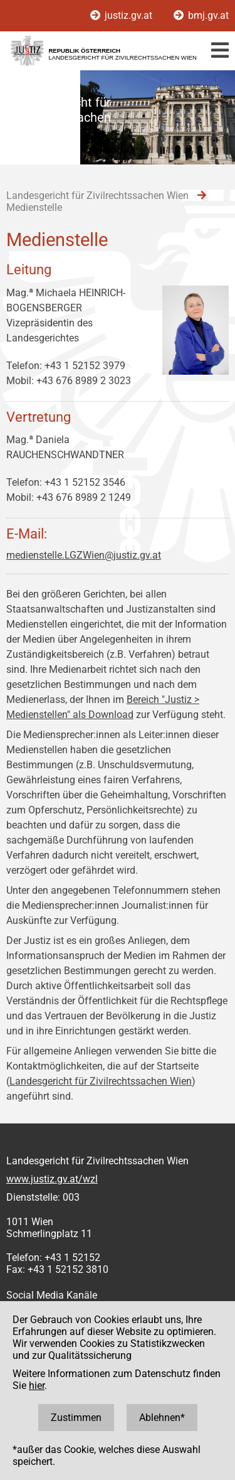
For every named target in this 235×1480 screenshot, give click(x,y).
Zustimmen (76, 1418)
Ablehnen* (162, 1418)
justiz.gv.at (122, 15)
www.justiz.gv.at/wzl (52, 1179)
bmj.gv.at (201, 15)
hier (36, 1386)
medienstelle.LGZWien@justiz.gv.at (83, 555)
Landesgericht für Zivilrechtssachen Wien (100, 1081)
